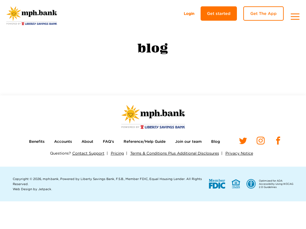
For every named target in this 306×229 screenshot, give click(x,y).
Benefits (37, 141)
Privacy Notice (239, 153)
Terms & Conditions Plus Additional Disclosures (174, 153)
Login (189, 13)
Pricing (117, 153)
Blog (215, 141)
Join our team (188, 141)
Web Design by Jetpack (32, 189)
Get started (219, 13)
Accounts (63, 141)
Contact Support (88, 153)
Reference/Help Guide (145, 141)
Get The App (263, 13)
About (87, 141)
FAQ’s (108, 141)
